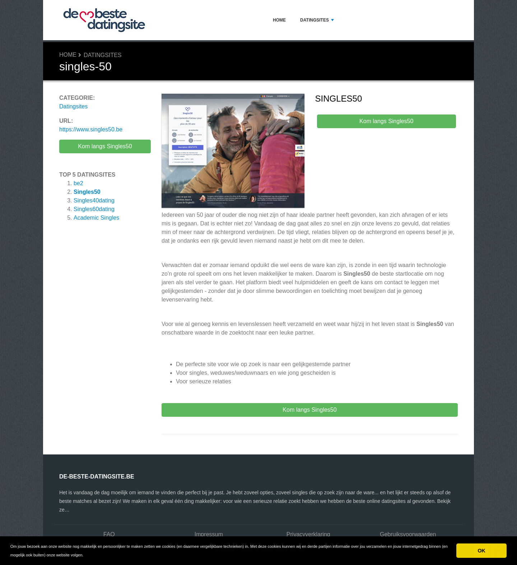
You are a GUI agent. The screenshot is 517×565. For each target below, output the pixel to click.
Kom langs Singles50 (105, 146)
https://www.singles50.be (90, 129)
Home (279, 20)
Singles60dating (94, 209)
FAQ (109, 534)
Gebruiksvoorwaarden (408, 534)
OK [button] (481, 551)
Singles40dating (94, 200)
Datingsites (317, 20)
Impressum (209, 534)
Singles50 (87, 192)
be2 (78, 183)
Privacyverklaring (308, 534)
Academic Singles (96, 218)
